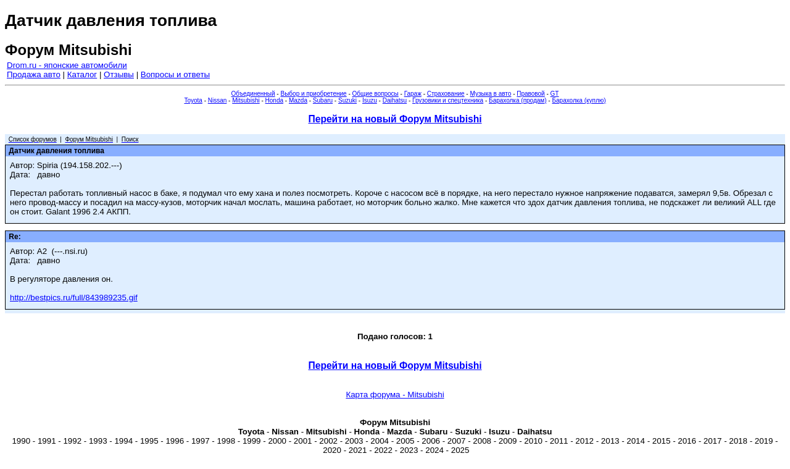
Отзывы (119, 74)
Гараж (413, 93)
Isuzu (369, 100)
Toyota (193, 100)
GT (555, 93)
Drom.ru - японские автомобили (67, 65)
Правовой (530, 93)
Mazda (298, 100)
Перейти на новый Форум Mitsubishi (395, 119)
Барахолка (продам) (518, 100)
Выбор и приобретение (313, 93)
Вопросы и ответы (175, 74)
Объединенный (253, 93)
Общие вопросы (375, 93)
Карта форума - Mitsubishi (395, 394)
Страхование (446, 93)
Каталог (82, 74)
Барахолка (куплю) (578, 100)
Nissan (217, 100)
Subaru (323, 100)
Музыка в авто (490, 93)
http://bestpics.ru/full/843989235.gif (74, 297)
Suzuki (347, 100)
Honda (274, 100)
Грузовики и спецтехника (447, 100)
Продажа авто (33, 74)
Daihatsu (395, 100)
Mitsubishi (245, 100)
